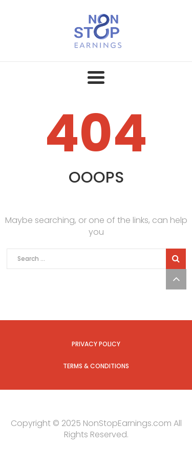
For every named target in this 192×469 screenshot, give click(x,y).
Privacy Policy (96, 344)
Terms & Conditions (96, 366)
